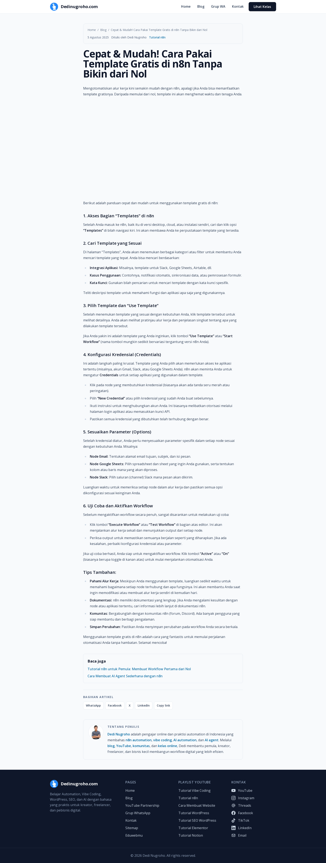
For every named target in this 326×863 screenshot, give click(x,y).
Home (186, 6)
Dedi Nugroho (118, 734)
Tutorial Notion (190, 835)
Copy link (163, 705)
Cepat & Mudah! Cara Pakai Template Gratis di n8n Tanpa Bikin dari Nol (159, 30)
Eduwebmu (134, 835)
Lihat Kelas (262, 6)
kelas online (167, 746)
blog (111, 746)
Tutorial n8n (157, 37)
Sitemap (131, 828)
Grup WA (218, 6)
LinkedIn (144, 705)
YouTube (123, 746)
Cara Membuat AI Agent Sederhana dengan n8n (125, 676)
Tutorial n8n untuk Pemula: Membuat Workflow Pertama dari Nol (139, 669)
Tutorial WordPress (193, 813)
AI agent (212, 740)
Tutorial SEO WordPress (197, 820)
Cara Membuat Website (196, 805)
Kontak (238, 6)
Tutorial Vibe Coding (194, 790)
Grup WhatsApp (137, 813)
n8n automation (139, 740)
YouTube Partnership (142, 805)
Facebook (115, 705)
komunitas (141, 746)
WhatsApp (93, 705)
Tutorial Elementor (193, 828)
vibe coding (162, 740)
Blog (200, 6)
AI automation (184, 740)
